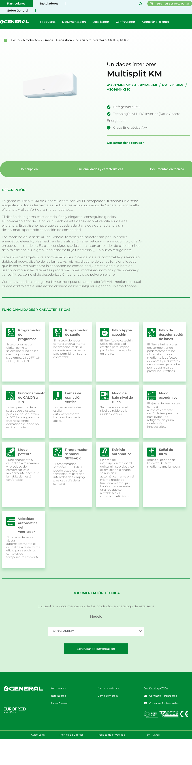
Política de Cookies (71, 734)
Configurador (125, 21)
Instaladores (49, 3)
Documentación (74, 21)
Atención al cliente (155, 21)
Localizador (100, 21)
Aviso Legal (38, 734)
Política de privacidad (111, 734)
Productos (48, 21)
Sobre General (17, 10)
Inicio (15, 40)
